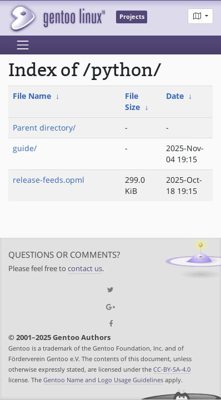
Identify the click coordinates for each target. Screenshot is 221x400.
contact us (85, 268)
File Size (132, 101)
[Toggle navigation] (23, 45)
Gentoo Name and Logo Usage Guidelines (103, 380)
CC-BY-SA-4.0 (171, 369)
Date (175, 96)
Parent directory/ (44, 127)
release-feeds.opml (48, 179)
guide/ (25, 148)
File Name (32, 96)
